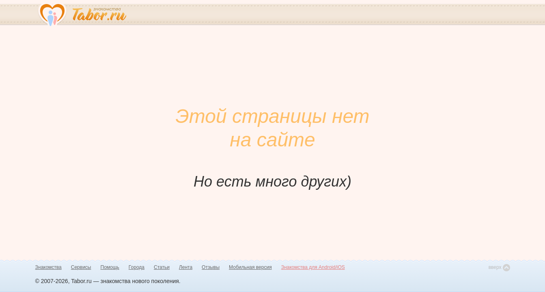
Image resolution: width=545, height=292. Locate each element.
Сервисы (81, 267)
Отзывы (211, 267)
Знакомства (48, 267)
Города (136, 267)
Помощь (110, 267)
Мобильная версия (250, 267)
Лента (185, 267)
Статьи (162, 267)
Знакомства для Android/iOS (313, 267)
